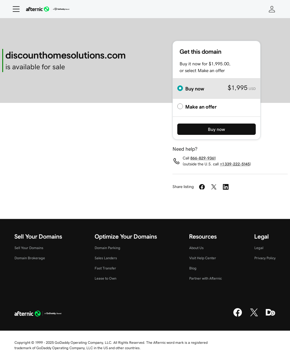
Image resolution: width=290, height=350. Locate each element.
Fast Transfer (105, 268)
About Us (196, 248)
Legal (258, 248)
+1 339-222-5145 (235, 164)
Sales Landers (106, 258)
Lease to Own (105, 278)
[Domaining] (270, 316)
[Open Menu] (14, 9)
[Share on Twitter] (214, 187)
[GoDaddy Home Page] (37, 314)
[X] (254, 316)
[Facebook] (238, 316)
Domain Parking (107, 248)
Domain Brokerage (29, 258)
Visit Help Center (202, 258)
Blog (193, 268)
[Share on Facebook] (202, 187)
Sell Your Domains (28, 248)
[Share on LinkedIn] (226, 187)
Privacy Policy (265, 258)
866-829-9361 (203, 158)
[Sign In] (271, 9)
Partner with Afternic (205, 278)
